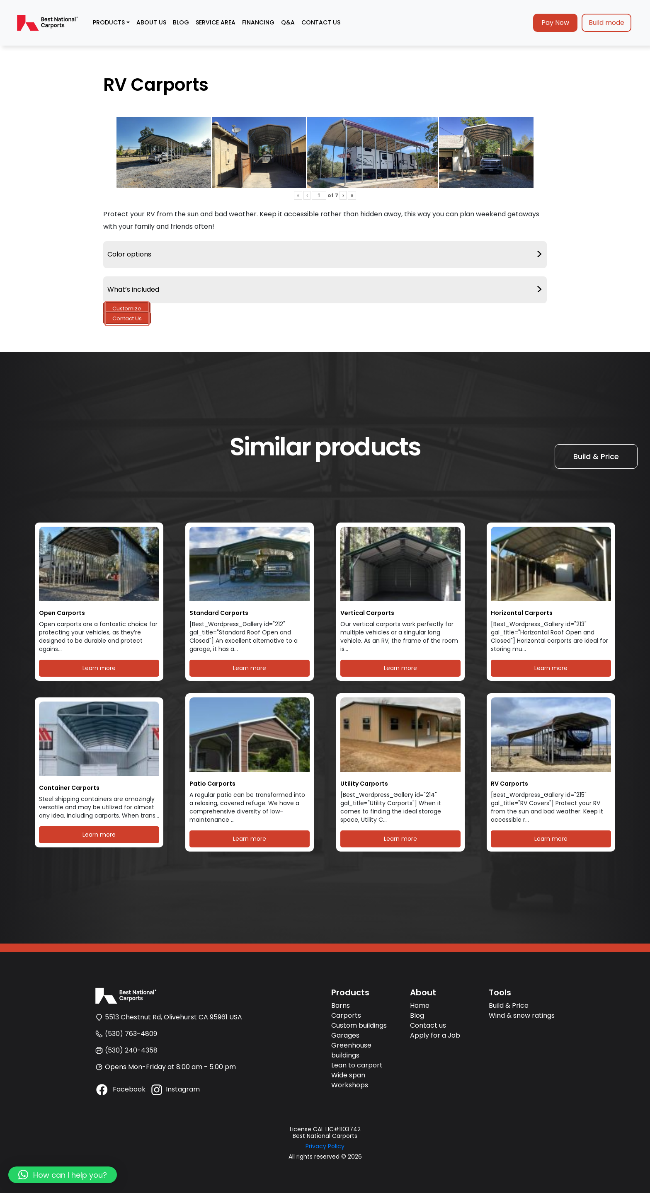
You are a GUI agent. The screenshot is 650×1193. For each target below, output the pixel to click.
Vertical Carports (367, 613)
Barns (340, 1005)
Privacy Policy (325, 1146)
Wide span (348, 1075)
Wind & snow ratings (522, 1015)
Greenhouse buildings (351, 1050)
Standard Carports (218, 613)
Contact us (428, 1025)
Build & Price (596, 456)
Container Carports (69, 787)
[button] (62, 1174)
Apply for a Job (435, 1035)
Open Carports (62, 613)
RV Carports (509, 783)
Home (419, 1005)
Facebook (120, 1089)
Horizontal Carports (522, 613)
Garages (345, 1035)
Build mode (606, 22)
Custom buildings (359, 1025)
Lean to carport (357, 1065)
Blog (417, 1015)
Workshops (349, 1085)
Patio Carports (212, 783)
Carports (346, 1015)
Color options (325, 254)
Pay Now (555, 22)
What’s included (325, 290)
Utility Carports (364, 783)
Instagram (175, 1089)
